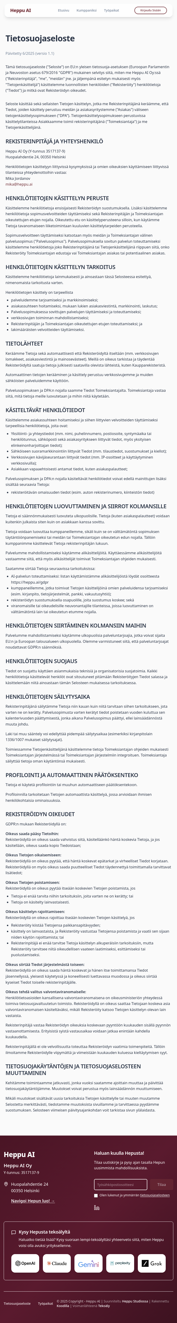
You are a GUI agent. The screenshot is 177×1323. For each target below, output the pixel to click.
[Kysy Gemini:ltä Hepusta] (88, 1263)
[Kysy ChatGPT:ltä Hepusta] (25, 1263)
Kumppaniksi (87, 10)
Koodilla (63, 1306)
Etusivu (63, 10)
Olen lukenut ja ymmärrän (135, 1195)
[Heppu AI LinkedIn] (97, 1207)
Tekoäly (104, 1306)
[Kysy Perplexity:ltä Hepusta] (120, 1263)
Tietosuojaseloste (17, 1303)
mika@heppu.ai (19, 184)
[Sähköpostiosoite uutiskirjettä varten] (120, 1184)
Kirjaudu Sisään (150, 10)
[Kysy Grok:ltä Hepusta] (152, 1263)
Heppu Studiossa (135, 1301)
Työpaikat (111, 10)
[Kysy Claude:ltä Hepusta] (57, 1263)
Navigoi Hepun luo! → (33, 1201)
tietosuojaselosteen (155, 1195)
